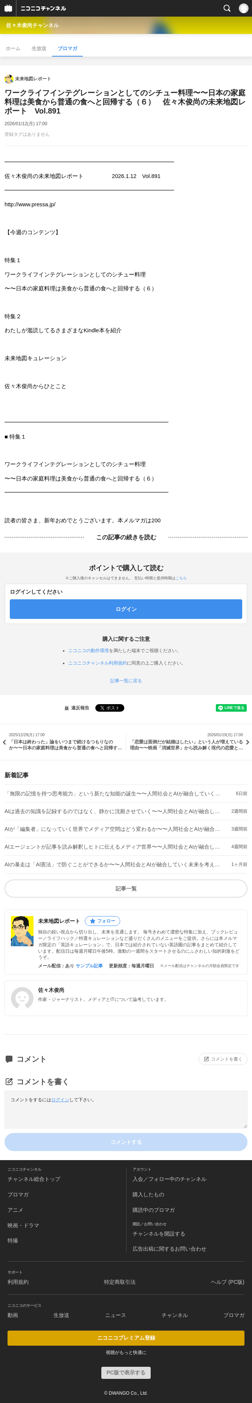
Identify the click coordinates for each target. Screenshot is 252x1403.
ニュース (115, 1315)
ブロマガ (67, 48)
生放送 (39, 48)
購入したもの (148, 1194)
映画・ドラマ (23, 1225)
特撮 (13, 1240)
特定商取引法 (120, 1282)
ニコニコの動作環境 (88, 650)
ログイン (60, 1099)
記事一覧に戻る (126, 680)
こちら (181, 578)
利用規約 (18, 1282)
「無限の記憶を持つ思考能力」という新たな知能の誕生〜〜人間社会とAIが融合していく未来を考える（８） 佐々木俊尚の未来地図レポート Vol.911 (114, 793)
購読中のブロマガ (154, 1210)
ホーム (13, 48)
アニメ (15, 1210)
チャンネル (175, 1315)
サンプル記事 (89, 966)
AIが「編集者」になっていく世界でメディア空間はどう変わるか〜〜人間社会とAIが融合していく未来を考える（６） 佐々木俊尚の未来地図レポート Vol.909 (114, 829)
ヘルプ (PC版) (227, 1282)
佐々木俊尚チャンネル (32, 25)
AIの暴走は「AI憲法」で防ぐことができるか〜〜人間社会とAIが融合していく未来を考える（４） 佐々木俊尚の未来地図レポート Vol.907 (114, 864)
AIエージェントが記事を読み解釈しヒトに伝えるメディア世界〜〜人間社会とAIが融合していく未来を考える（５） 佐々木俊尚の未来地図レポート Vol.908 (114, 846)
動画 (13, 1315)
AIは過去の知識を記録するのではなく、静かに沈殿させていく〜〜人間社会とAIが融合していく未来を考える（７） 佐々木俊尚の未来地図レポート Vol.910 (114, 811)
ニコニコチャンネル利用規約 (97, 663)
